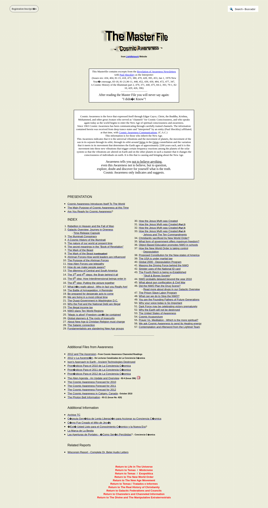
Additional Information (83, 407)
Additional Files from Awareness (90, 347)
